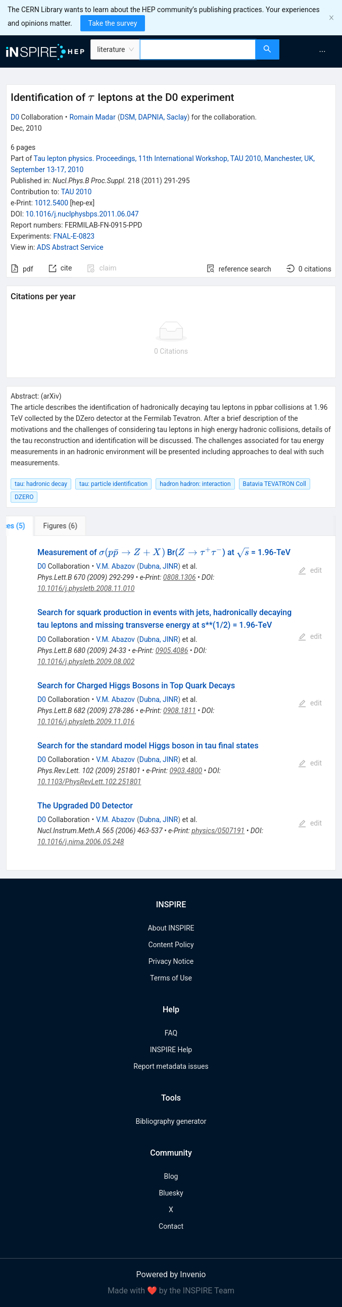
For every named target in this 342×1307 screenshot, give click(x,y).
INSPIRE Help (171, 1050)
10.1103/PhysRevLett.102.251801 (89, 782)
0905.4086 (172, 650)
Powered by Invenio (171, 1274)
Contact (171, 1226)
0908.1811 (179, 710)
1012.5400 (51, 203)
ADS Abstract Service (70, 247)
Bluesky (171, 1193)
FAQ (171, 1033)
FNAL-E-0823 (73, 236)
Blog (171, 1176)
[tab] (38, 525)
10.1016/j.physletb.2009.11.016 (85, 722)
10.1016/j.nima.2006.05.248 (80, 842)
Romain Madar (92, 117)
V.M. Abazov (115, 566)
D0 (15, 117)
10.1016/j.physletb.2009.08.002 (85, 662)
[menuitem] (322, 51)
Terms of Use (171, 978)
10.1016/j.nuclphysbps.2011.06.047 (82, 214)
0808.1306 (179, 577)
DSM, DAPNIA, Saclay (153, 117)
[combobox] (197, 49)
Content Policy (170, 945)
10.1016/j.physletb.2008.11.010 (85, 588)
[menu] (312, 51)
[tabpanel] (171, 703)
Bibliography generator (170, 1121)
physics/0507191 (218, 831)
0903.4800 (185, 771)
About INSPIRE (171, 928)
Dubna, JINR (158, 566)
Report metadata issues (170, 1066)
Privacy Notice (171, 961)
